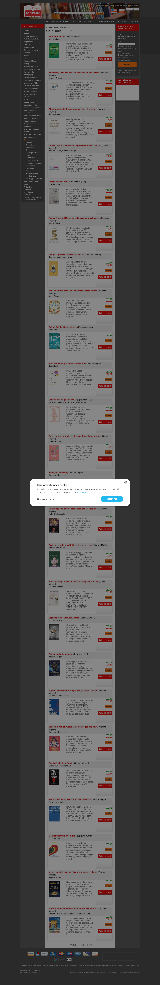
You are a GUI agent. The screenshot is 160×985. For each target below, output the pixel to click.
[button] (45, 499)
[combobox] (125, 482)
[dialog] (80, 492)
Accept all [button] (112, 499)
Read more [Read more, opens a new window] (81, 492)
